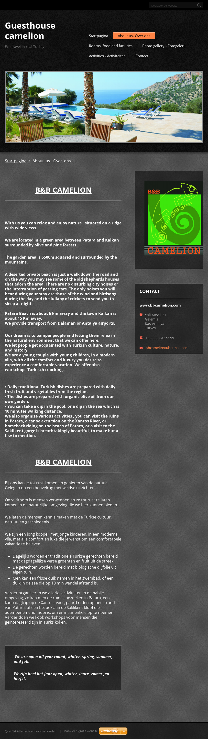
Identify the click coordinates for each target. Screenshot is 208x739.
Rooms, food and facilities (110, 45)
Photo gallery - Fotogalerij (164, 45)
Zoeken (199, 5)
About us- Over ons (134, 35)
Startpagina (98, 35)
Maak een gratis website (81, 731)
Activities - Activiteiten (107, 55)
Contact (141, 55)
